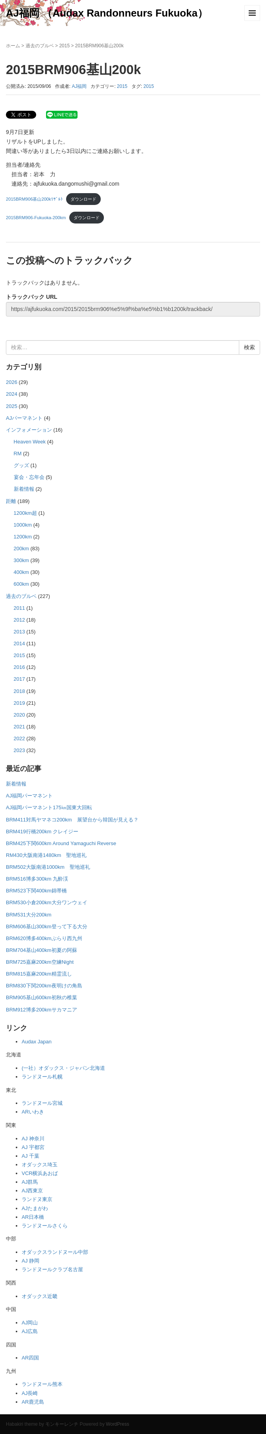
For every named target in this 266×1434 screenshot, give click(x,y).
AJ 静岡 (30, 1261)
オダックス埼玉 (39, 1165)
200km (21, 548)
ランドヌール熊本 (42, 1384)
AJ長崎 (30, 1393)
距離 (11, 501)
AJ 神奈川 (33, 1139)
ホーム (13, 45)
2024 (11, 394)
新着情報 (24, 489)
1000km (23, 525)
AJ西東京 (32, 1191)
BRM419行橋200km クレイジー (42, 831)
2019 (19, 703)
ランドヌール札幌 (42, 1077)
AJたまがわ (35, 1208)
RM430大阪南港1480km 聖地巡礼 (46, 855)
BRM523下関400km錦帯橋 (36, 891)
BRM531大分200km (29, 915)
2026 (11, 382)
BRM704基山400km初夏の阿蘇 (41, 950)
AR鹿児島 (33, 1402)
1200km (23, 537)
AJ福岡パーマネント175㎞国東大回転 (49, 807)
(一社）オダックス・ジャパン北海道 (63, 1068)
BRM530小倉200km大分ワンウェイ (46, 902)
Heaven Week (30, 442)
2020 (19, 715)
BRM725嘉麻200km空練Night (40, 962)
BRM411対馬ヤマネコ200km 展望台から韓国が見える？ (72, 820)
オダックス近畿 (39, 1296)
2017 (19, 679)
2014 (19, 643)
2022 (19, 738)
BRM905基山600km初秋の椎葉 (41, 997)
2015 (64, 45)
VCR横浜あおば (40, 1173)
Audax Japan (37, 1042)
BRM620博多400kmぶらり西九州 (44, 938)
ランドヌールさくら (45, 1226)
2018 (19, 691)
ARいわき (33, 1112)
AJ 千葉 (30, 1156)
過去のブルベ (40, 45)
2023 (19, 750)
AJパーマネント (24, 418)
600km (21, 584)
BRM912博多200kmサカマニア (41, 1010)
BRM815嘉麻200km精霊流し (39, 974)
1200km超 (25, 513)
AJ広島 (30, 1331)
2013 (19, 632)
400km (21, 572)
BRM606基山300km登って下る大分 (46, 926)
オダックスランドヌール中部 (55, 1252)
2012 (19, 620)
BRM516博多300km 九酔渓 (37, 879)
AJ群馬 (30, 1182)
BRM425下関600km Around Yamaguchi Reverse (61, 843)
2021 (19, 727)
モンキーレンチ (61, 1424)
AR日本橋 (33, 1217)
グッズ (21, 465)
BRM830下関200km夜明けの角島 (44, 986)
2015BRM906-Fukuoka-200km (36, 217)
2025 (11, 406)
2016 (19, 667)
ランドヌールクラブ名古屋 (52, 1269)
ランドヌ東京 (37, 1199)
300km (21, 560)
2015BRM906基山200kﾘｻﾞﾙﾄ (34, 199)
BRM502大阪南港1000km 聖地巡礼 (48, 867)
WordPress (117, 1424)
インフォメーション (29, 430)
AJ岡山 (30, 1323)
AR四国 (30, 1358)
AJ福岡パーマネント (29, 796)
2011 (19, 608)
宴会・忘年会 (29, 477)
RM (18, 453)
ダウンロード (83, 199)
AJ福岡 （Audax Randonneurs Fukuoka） (107, 13)
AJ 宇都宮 (33, 1147)
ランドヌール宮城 (42, 1103)
